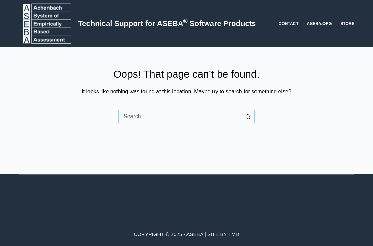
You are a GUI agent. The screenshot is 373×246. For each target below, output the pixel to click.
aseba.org (319, 23)
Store (347, 23)
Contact (289, 23)
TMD (233, 234)
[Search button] (248, 116)
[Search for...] (179, 116)
